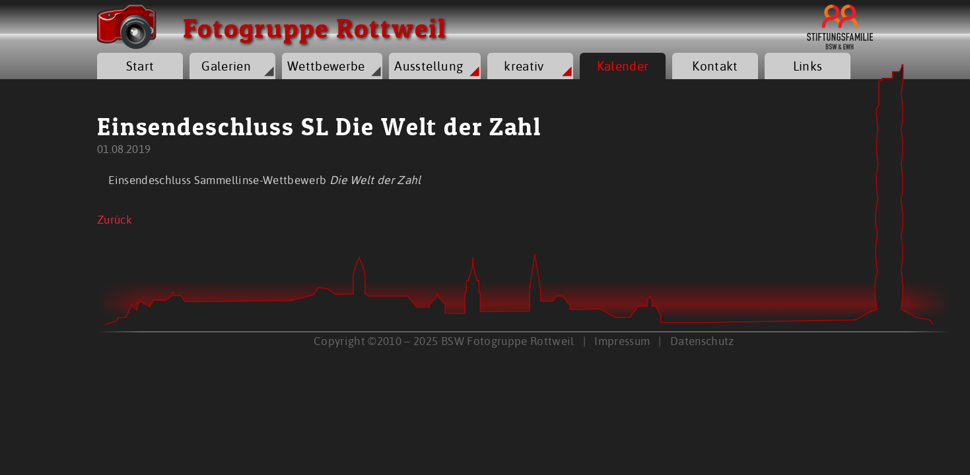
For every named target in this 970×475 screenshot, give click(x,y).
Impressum (622, 341)
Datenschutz (702, 341)
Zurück (114, 219)
